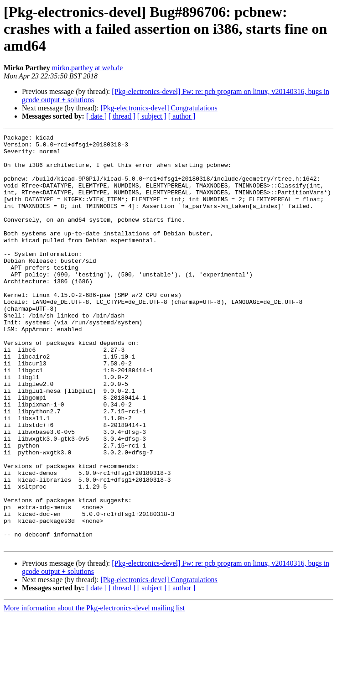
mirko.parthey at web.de (87, 68)
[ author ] (182, 116)
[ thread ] (122, 116)
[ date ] (96, 116)
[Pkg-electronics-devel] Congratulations (158, 108)
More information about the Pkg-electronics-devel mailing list (94, 690)
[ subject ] (151, 116)
